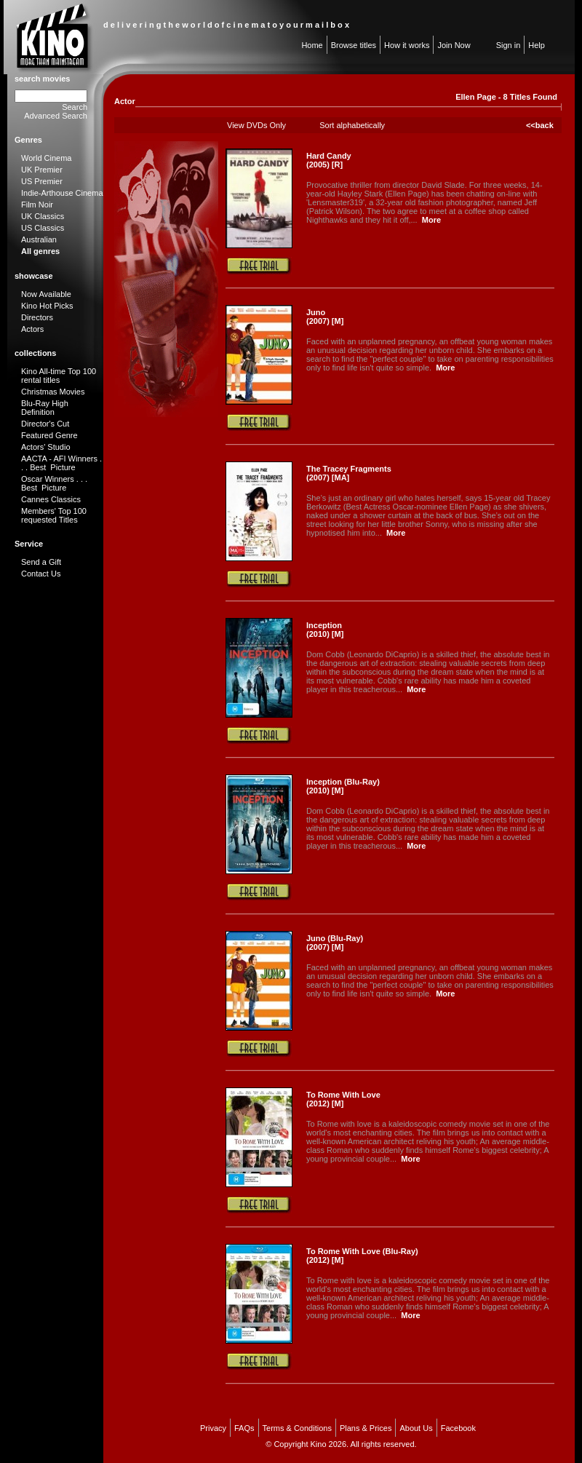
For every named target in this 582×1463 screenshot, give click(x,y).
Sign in (508, 45)
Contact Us (40, 573)
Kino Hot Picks (47, 305)
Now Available (46, 294)
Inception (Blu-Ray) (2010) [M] (343, 786)
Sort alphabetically (352, 125)
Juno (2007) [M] (324, 316)
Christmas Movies (52, 391)
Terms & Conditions (297, 1428)
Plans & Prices (366, 1428)
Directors (37, 317)
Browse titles (353, 45)
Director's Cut (45, 423)
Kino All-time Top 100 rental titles (58, 375)
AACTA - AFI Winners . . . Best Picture (61, 463)
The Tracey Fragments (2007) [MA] (348, 473)
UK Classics (42, 216)
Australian (39, 239)
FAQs (244, 1428)
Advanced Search (55, 115)
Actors (32, 329)
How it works (406, 45)
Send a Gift (41, 562)
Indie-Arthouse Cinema (62, 193)
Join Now (453, 45)
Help (536, 45)
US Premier (42, 181)
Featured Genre (49, 435)
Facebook (458, 1428)
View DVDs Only (256, 125)
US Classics (42, 227)
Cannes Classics (51, 499)
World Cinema (46, 158)
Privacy (213, 1428)
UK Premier (42, 169)
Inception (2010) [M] (324, 629)
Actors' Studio (46, 447)
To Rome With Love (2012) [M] (343, 1099)
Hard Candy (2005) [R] (328, 160)
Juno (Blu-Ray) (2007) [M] (334, 942)
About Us (415, 1428)
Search (74, 107)
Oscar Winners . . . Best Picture (54, 483)
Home (311, 45)
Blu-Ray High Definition (44, 407)
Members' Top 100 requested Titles (54, 515)
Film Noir (37, 204)
